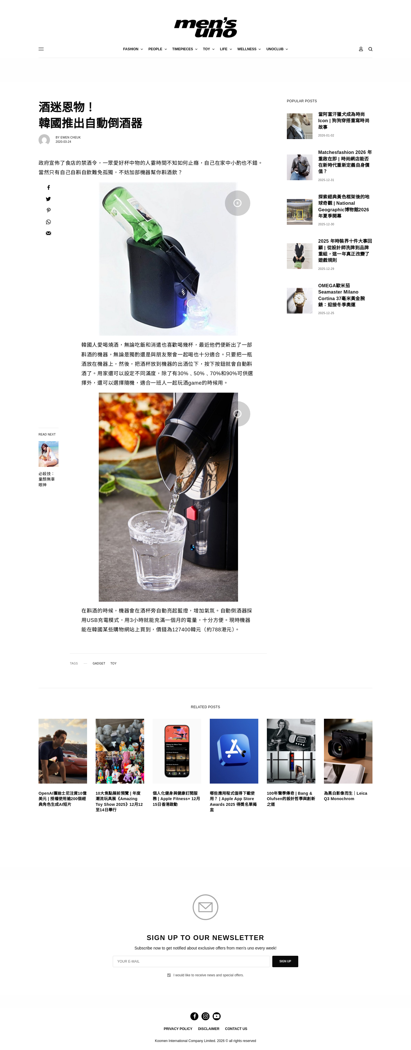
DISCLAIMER (208, 1029)
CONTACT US (236, 1029)
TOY (113, 663)
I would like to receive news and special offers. (209, 975)
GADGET (99, 663)
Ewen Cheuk (71, 137)
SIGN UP (285, 961)
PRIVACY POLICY (178, 1029)
